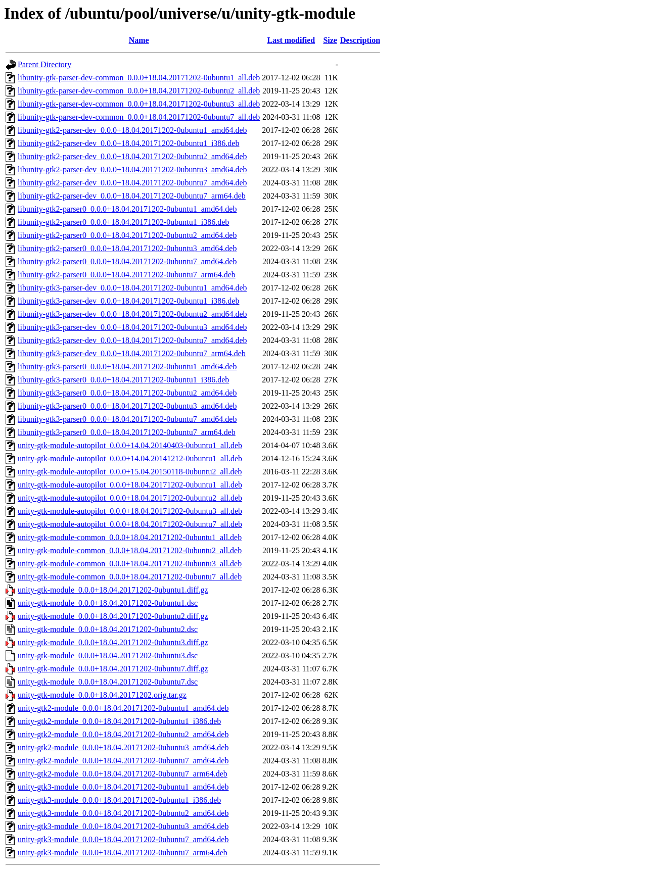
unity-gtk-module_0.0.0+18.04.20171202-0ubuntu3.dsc (108, 655)
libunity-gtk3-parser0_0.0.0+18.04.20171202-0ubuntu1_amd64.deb (127, 366)
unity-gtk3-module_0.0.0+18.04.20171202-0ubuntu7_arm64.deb (122, 852)
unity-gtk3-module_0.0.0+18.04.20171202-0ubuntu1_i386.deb (119, 800)
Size (330, 40)
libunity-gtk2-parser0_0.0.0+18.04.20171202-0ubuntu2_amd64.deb (127, 235)
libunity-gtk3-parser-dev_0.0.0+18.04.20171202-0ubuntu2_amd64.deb (132, 314)
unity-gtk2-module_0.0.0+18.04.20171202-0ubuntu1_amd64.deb (123, 708)
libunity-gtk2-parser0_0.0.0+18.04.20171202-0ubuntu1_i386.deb (123, 222)
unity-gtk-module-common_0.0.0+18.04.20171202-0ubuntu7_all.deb (130, 576)
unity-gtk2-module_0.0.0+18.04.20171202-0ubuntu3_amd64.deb (123, 747)
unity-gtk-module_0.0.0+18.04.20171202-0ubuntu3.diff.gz (113, 642)
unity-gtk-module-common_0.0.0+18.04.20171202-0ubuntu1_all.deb (130, 537)
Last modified (291, 40)
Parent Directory (44, 64)
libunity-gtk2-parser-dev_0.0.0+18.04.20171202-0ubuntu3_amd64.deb (132, 169)
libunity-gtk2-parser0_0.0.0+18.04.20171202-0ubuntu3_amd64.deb (127, 248)
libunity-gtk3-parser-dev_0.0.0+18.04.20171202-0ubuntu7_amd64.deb (132, 340)
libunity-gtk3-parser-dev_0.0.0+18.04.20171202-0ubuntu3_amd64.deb (132, 327)
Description (360, 40)
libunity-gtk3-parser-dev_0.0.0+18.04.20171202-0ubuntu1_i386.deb (128, 301)
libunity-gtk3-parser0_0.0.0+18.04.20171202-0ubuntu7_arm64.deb (127, 432)
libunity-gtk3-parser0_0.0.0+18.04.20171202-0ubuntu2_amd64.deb (127, 392)
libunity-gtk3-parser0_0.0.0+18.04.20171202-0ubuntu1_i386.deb (123, 379)
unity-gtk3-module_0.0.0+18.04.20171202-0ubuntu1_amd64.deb (123, 787)
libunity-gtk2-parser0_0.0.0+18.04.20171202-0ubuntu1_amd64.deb (127, 209)
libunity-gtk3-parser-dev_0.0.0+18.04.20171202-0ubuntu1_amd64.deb (132, 287)
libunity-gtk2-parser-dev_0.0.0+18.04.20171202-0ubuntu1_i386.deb (128, 143)
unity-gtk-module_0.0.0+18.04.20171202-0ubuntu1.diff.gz (113, 590)
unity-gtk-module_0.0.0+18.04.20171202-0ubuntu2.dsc (108, 629)
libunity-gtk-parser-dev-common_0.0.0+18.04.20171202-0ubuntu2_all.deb (139, 90)
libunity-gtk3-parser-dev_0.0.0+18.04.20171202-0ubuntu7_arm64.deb (132, 353)
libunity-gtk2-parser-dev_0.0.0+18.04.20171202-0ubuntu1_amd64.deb (132, 130)
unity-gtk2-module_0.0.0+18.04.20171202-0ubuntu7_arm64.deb (122, 773)
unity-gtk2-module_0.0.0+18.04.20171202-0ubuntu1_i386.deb (119, 721)
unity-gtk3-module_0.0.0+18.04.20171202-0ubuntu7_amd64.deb (123, 839)
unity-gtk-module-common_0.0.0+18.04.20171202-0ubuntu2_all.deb (130, 550)
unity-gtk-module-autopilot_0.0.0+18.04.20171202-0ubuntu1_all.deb (130, 484)
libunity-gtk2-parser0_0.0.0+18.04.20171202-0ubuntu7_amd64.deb (127, 261)
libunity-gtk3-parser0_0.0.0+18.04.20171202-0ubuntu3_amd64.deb (127, 406)
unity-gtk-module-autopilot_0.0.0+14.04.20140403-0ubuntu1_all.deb (130, 445)
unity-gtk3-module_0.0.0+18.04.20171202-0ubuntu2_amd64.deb (123, 813)
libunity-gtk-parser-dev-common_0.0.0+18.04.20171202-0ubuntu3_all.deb (139, 104)
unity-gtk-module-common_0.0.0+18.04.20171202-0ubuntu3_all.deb (130, 563)
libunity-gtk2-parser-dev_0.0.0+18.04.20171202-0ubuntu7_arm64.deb (132, 195)
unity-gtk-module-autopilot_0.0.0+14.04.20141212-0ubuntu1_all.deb (130, 458)
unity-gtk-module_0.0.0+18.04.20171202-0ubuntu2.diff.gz (113, 616)
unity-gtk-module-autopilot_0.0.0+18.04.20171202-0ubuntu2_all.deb (130, 498)
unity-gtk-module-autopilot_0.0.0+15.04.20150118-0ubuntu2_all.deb (130, 471)
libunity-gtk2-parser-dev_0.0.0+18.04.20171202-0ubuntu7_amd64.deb (132, 182)
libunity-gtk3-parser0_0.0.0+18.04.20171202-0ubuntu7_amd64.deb (127, 419)
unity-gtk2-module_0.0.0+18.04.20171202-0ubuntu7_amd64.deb (123, 760)
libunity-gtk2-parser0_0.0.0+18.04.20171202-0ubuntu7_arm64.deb (127, 274)
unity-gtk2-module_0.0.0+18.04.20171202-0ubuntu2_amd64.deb (123, 734)
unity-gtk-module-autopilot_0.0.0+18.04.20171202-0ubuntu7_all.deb (130, 524)
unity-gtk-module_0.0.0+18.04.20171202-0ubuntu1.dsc (108, 603)
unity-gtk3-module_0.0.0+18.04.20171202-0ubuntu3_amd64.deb (123, 826)
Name (139, 40)
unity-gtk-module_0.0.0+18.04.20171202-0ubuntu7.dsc (108, 681)
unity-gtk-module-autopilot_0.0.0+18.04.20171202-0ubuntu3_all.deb (130, 511)
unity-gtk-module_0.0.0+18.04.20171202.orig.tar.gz (102, 695)
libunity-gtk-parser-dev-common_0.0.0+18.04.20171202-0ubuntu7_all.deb (139, 117)
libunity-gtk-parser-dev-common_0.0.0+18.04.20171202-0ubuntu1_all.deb (139, 77)
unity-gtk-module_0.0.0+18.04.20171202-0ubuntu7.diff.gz (113, 668)
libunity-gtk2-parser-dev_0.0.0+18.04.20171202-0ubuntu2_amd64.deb (132, 156)
